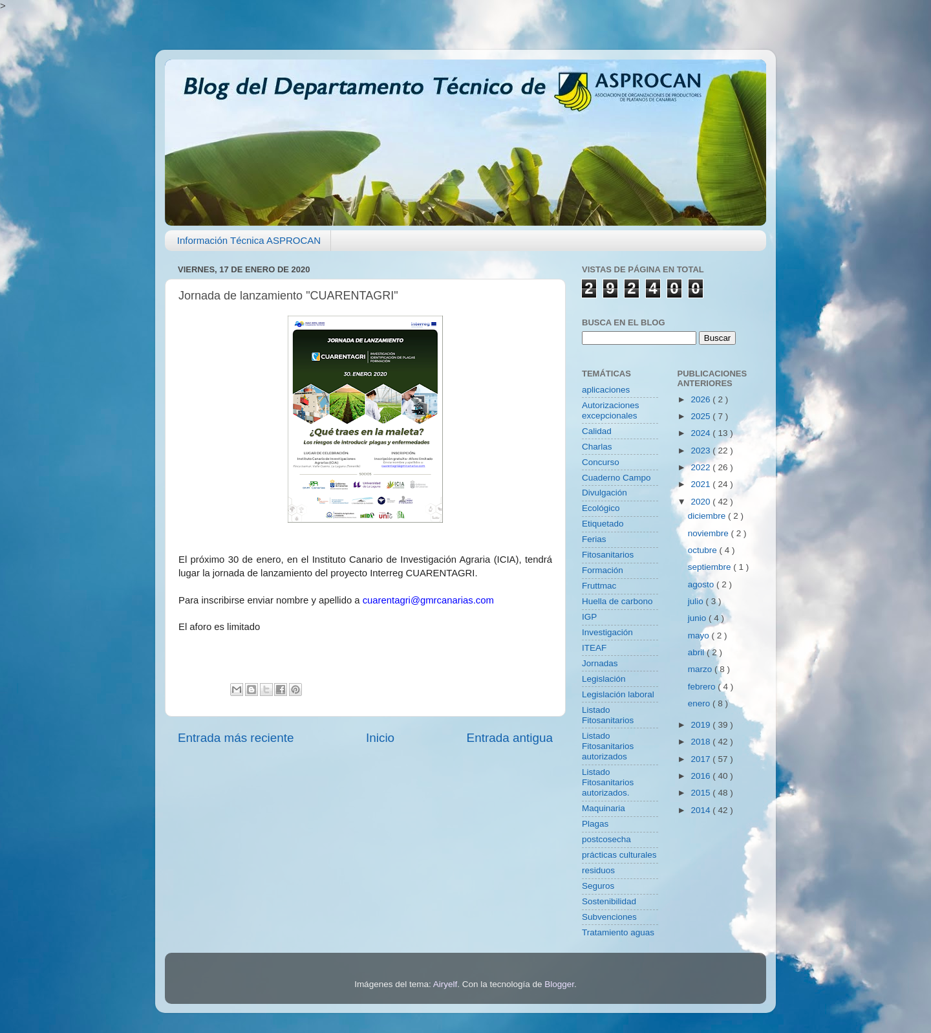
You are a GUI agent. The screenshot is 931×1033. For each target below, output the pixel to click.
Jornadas (600, 663)
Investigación (607, 632)
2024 (701, 433)
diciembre (708, 516)
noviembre (709, 533)
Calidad (597, 431)
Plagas (595, 824)
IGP (589, 617)
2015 (701, 793)
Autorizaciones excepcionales (610, 410)
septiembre (711, 567)
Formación (602, 570)
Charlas (597, 446)
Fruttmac (599, 586)
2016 (701, 776)
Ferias (594, 539)
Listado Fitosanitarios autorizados (608, 746)
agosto (702, 584)
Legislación (604, 679)
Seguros (598, 886)
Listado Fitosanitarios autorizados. (608, 782)
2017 (701, 759)
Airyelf (445, 984)
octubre (704, 550)
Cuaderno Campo (616, 478)
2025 (701, 416)
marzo (701, 669)
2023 (701, 450)
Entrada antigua (510, 738)
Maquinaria (603, 808)
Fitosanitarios (608, 555)
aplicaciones (606, 390)
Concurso (600, 462)
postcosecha (606, 839)
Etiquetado (603, 523)
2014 (701, 810)
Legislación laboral (618, 694)
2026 (701, 399)
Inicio (380, 738)
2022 (701, 467)
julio (697, 601)
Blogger (559, 984)
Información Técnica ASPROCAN (249, 240)
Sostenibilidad (609, 901)
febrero (703, 686)
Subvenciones (609, 917)
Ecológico (601, 508)
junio (698, 618)
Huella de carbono (617, 601)
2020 (701, 501)
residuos (598, 870)
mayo (700, 635)
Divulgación (604, 492)
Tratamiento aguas (618, 932)
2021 (701, 484)
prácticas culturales (619, 855)
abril (697, 652)
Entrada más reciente (236, 738)
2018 (701, 741)
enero (700, 703)
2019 (701, 725)
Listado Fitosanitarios (608, 715)
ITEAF (594, 648)
